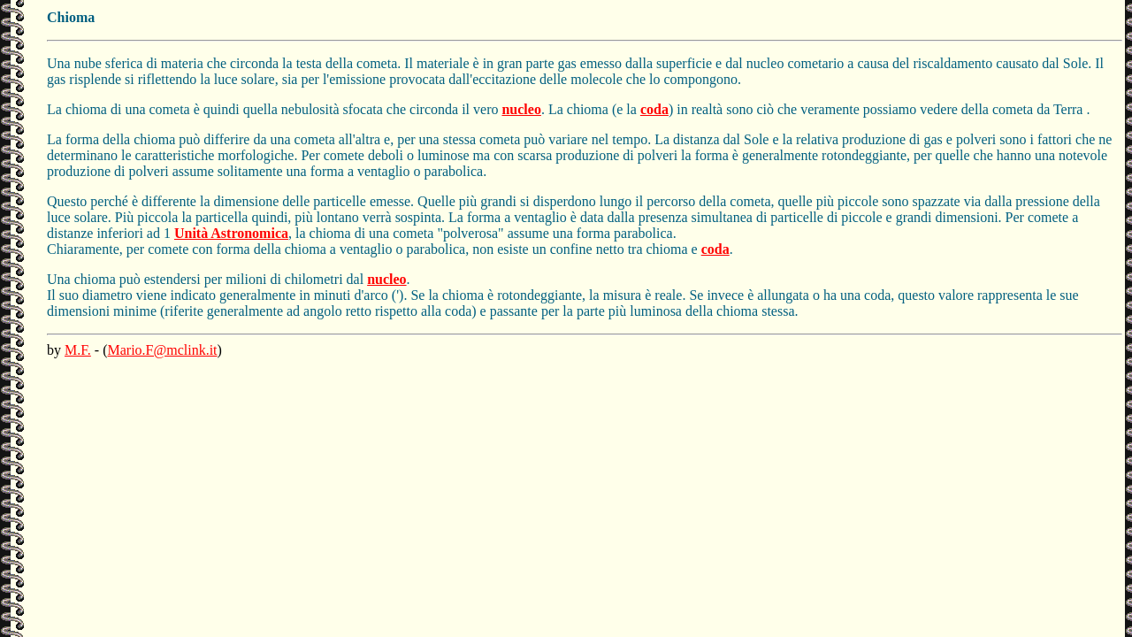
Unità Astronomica (231, 233)
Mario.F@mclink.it (163, 349)
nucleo (520, 109)
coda (654, 109)
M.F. (78, 349)
